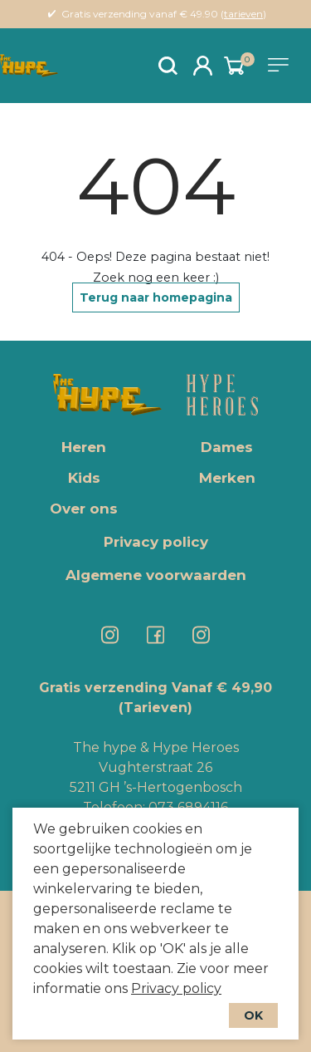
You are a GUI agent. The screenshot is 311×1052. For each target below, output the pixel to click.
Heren (83, 447)
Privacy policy (176, 988)
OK (253, 1015)
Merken (227, 477)
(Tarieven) (155, 707)
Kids (84, 477)
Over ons (84, 508)
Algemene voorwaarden (156, 575)
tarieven (243, 13)
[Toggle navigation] (281, 65)
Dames (227, 447)
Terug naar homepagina (156, 297)
